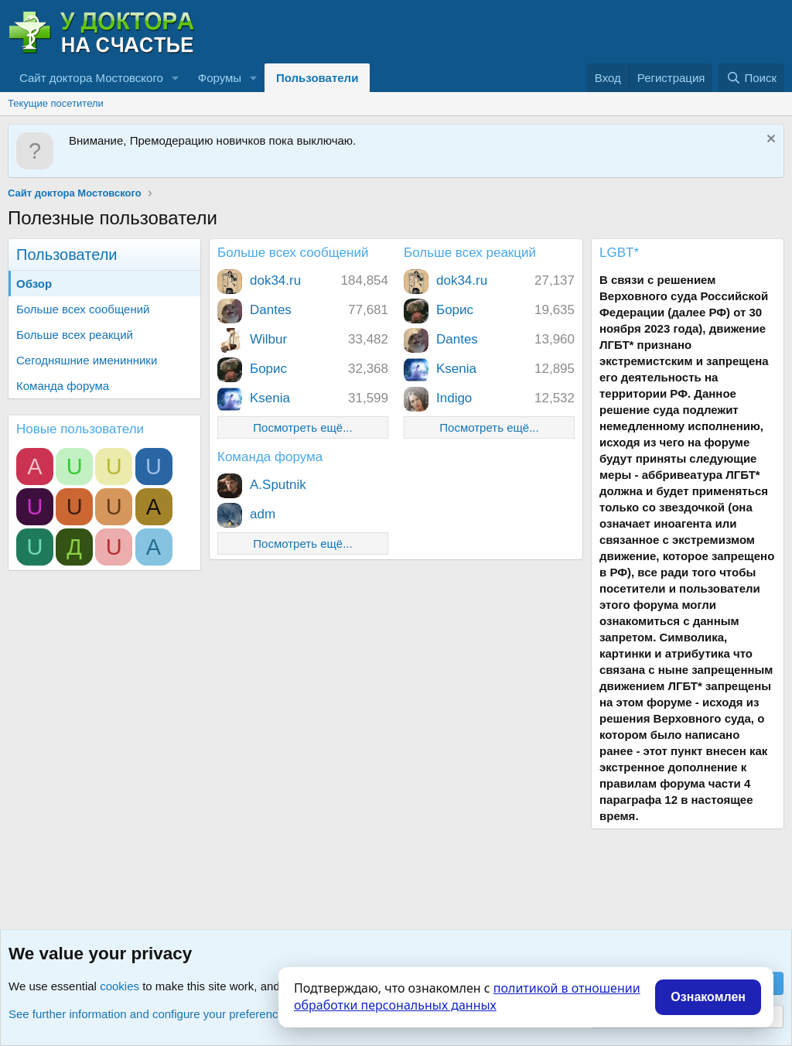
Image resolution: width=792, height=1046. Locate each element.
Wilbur (268, 339)
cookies (119, 986)
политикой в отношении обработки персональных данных (467, 996)
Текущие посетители (56, 103)
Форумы (219, 77)
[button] (175, 77)
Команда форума (62, 385)
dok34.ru (275, 280)
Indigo (454, 398)
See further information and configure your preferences (149, 1013)
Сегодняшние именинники (86, 360)
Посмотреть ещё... (302, 427)
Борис (268, 368)
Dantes (271, 310)
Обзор (34, 283)
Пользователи (317, 77)
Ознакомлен (708, 996)
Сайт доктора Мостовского (91, 77)
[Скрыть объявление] (769, 140)
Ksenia (270, 398)
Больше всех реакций (74, 334)
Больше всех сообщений (82, 309)
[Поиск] (751, 77)
